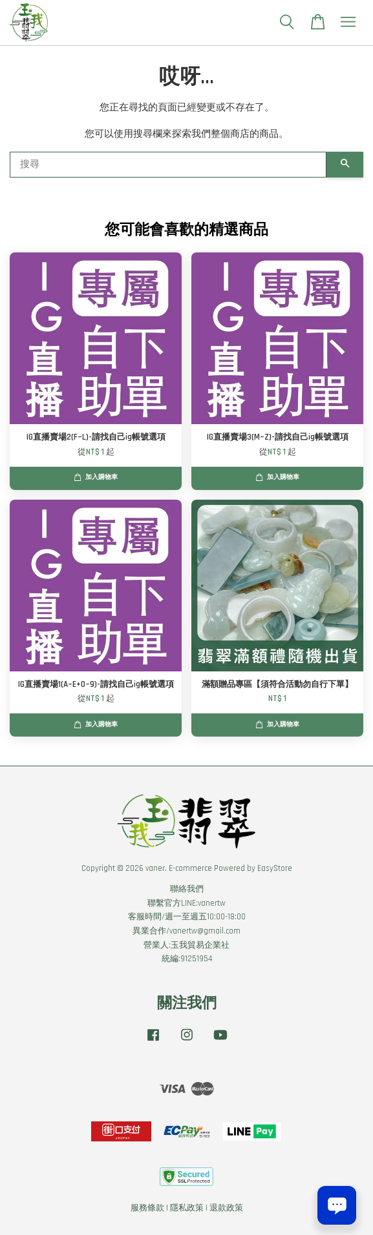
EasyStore (274, 868)
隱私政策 (187, 1208)
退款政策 (226, 1208)
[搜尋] (168, 165)
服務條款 (147, 1208)
